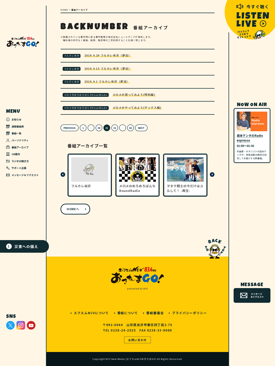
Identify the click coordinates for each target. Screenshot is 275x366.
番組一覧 (13, 133)
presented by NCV (137, 288)
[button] (63, 176)
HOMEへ (73, 209)
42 (130, 128)
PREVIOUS (69, 128)
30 (99, 128)
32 (114, 128)
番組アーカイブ (17, 147)
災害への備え (22, 246)
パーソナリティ (17, 140)
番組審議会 (155, 312)
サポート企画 (16, 168)
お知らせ (13, 119)
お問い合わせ (137, 340)
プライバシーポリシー (189, 312)
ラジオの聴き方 (17, 161)
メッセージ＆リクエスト (22, 175)
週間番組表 (15, 126)
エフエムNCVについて (91, 312)
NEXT (141, 128)
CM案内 (13, 154)
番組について (127, 312)
